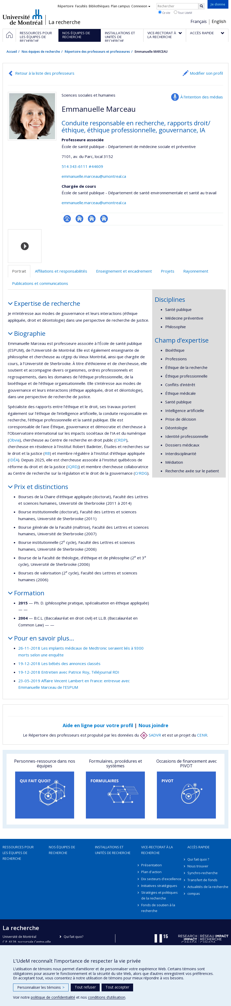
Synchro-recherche (202, 872)
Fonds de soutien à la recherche (158, 908)
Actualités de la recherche (207, 886)
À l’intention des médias (201, 96)
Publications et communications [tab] (40, 283)
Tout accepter (117, 987)
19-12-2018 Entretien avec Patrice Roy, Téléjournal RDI (68, 672)
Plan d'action (151, 871)
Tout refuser (85, 987)
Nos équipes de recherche (41, 51)
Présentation (151, 865)
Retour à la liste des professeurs (44, 73)
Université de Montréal (23, 17)
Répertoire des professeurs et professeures (97, 51)
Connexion (140, 6)
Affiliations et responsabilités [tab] (61, 271)
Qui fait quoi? (73, 936)
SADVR (150, 735)
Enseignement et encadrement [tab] (124, 271)
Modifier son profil (206, 73)
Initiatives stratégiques (159, 885)
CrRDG (141, 473)
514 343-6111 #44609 (82, 166)
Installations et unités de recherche (113, 850)
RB (47, 453)
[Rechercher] (201, 6)
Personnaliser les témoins (40, 987)
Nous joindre (153, 725)
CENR (202, 735)
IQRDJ (73, 466)
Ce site (164, 12)
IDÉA (13, 459)
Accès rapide (198, 847)
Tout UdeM (183, 12)
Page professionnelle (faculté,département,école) (67, 219)
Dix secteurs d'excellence (161, 878)
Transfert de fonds (202, 880)
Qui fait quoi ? (198, 859)
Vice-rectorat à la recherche (157, 850)
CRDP (121, 440)
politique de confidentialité (53, 997)
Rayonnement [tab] (195, 271)
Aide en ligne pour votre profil (98, 725)
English (219, 21)
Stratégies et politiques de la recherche (159, 895)
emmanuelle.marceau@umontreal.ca (94, 176)
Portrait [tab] (19, 271)
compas (193, 893)
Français (199, 21)
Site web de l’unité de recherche (79, 219)
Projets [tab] (167, 271)
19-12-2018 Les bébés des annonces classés (59, 663)
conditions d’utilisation (106, 997)
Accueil (12, 51)
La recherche (64, 22)
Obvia (14, 440)
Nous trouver (197, 866)
